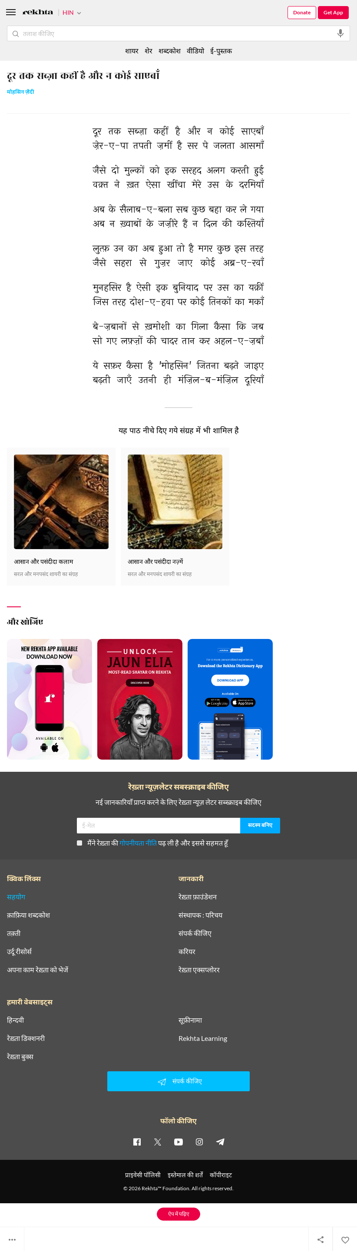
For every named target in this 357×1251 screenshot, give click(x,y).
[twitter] (158, 1142)
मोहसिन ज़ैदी (20, 92)
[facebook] (137, 1142)
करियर (186, 951)
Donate (302, 12)
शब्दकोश (170, 50)
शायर (132, 50)
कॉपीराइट (221, 1175)
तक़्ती (13, 933)
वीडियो (195, 50)
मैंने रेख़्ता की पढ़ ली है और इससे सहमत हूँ (152, 843)
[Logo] (38, 13)
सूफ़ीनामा (190, 1020)
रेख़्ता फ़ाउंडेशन (197, 896)
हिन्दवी (15, 1020)
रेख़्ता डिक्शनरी (26, 1038)
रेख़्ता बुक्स (20, 1056)
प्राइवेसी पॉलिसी (143, 1175)
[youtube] (178, 1142)
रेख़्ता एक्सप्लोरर (199, 969)
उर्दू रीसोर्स (19, 951)
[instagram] (199, 1142)
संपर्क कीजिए (195, 933)
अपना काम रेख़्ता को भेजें (37, 969)
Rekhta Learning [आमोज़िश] (202, 1038)
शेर (148, 50)
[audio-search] (340, 33)
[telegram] (220, 1142)
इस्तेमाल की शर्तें (185, 1175)
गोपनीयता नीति (138, 843)
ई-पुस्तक (221, 50)
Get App (333, 12)
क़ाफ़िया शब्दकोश (28, 915)
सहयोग (16, 896)
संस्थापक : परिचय (200, 915)
